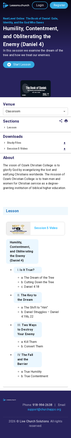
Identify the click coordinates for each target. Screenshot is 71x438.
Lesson (11, 127)
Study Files (36, 143)
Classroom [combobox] (13, 111)
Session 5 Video (36, 149)
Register (59, 5)
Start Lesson (19, 64)
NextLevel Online (13, 18)
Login (40, 5)
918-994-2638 (42, 405)
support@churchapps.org (44, 409)
